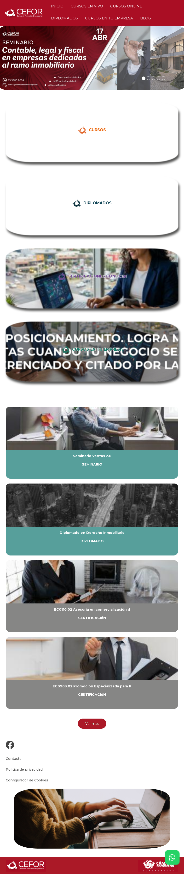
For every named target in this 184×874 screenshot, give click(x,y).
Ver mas (92, 723)
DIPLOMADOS (64, 18)
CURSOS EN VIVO (87, 6)
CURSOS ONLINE (126, 6)
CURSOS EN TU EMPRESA (109, 18)
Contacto (14, 758)
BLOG (145, 18)
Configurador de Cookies (27, 780)
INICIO (57, 6)
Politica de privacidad (24, 769)
